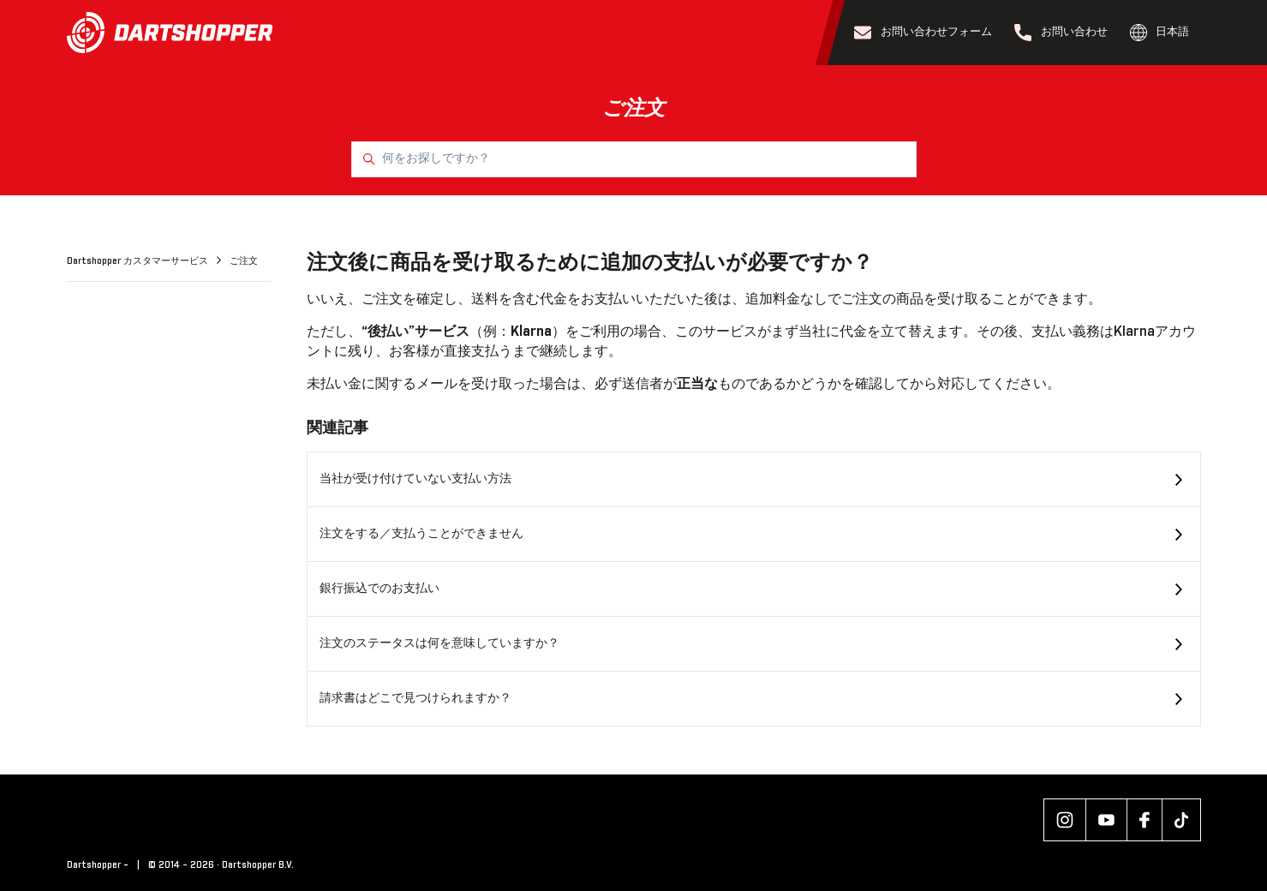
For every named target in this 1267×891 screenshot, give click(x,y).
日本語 (1160, 32)
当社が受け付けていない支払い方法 (415, 479)
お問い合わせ (1061, 32)
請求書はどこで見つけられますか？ (415, 698)
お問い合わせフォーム (923, 32)
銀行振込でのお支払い (379, 589)
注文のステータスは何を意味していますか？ (439, 643)
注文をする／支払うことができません (421, 534)
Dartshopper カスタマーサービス (139, 261)
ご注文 (244, 261)
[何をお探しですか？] (634, 159)
